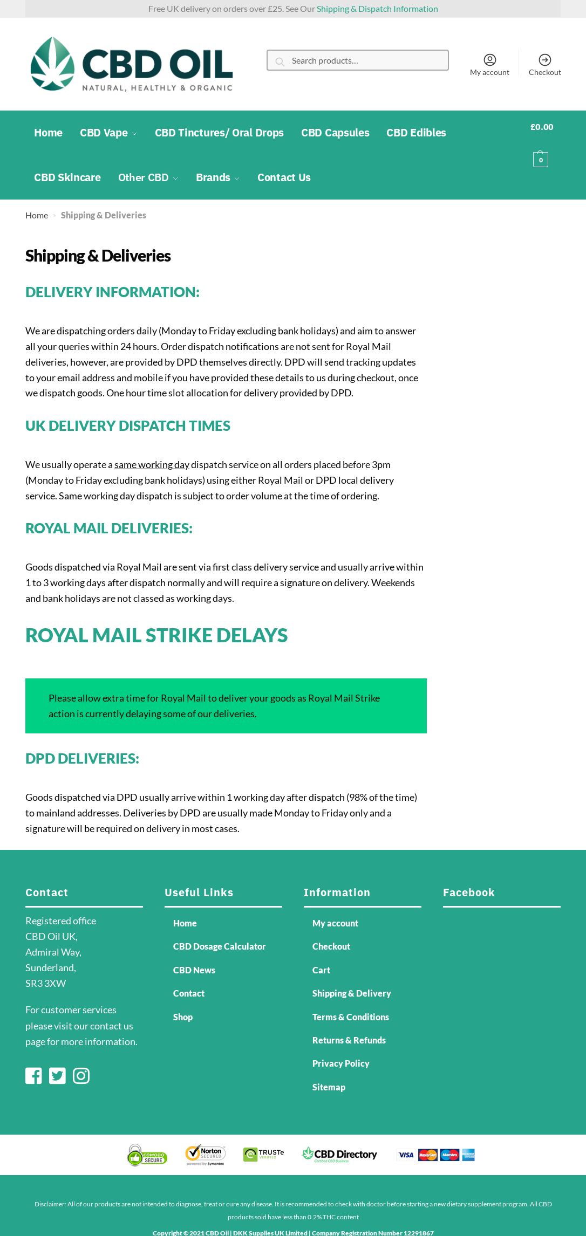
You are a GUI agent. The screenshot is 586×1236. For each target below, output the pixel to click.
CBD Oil (217, 1209)
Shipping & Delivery (351, 969)
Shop (183, 992)
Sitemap (328, 1063)
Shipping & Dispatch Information (377, 8)
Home (36, 191)
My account (489, 64)
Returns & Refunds (349, 1016)
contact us (111, 1001)
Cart (321, 945)
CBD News (194, 945)
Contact (189, 969)
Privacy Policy (341, 1039)
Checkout (545, 64)
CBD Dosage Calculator (219, 922)
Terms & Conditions (350, 992)
